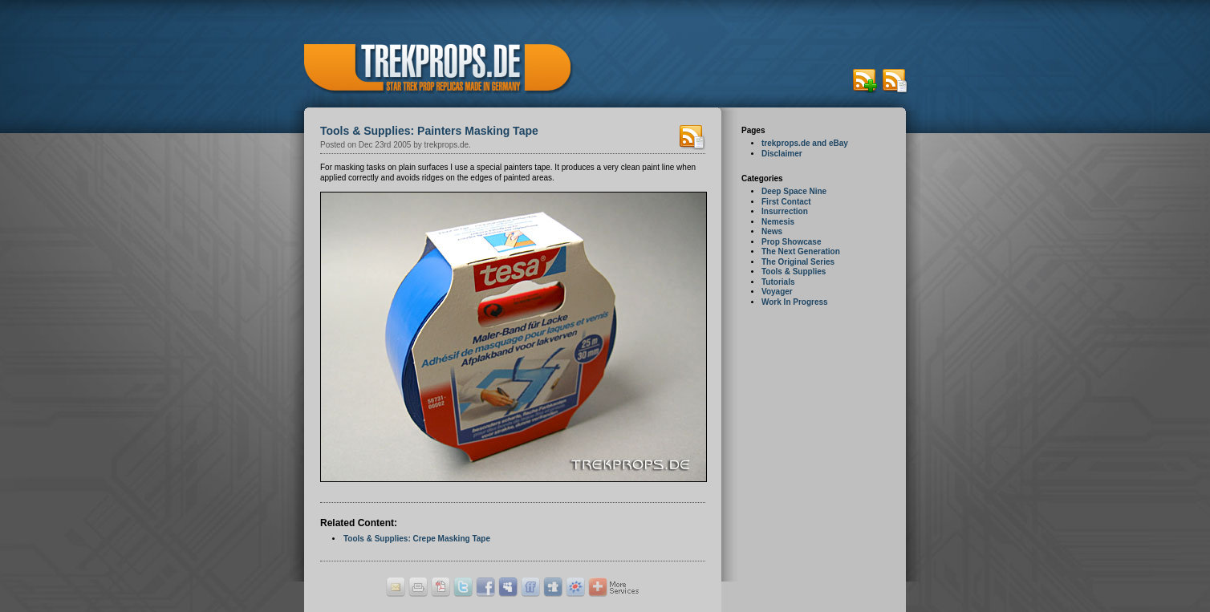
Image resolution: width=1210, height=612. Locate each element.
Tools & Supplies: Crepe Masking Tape (416, 538)
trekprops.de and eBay (804, 143)
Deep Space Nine (793, 191)
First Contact (786, 201)
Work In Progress (794, 302)
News (771, 231)
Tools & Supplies (793, 271)
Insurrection (784, 211)
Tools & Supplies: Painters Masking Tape (429, 130)
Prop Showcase (791, 241)
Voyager (777, 291)
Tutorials (777, 282)
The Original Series (797, 261)
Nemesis (777, 221)
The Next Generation (800, 251)
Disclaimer (781, 153)
